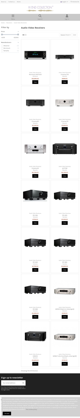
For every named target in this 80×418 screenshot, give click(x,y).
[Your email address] (11, 382)
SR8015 (35, 356)
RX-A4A (35, 262)
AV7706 (64, 168)
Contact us (11, 1)
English (64, 1)
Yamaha (35, 217)
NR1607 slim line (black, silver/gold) (65, 356)
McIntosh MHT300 (35, 74)
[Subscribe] (23, 382)
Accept (7, 413)
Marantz (64, 76)
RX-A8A (35, 309)
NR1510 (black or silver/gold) (64, 309)
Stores (19, 1)
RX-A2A (64, 215)
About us (4, 1)
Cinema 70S (65, 74)
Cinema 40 (35, 168)
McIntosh (35, 76)
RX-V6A (35, 215)
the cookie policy (31, 409)
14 (74, 35)
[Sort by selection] (65, 35)
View (35, 82)
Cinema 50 (64, 121)
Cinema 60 (35, 121)
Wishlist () (74, 1)
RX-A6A (64, 262)
